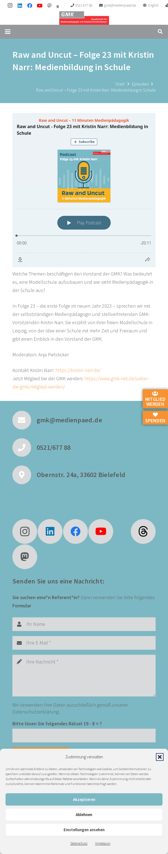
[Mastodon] (50, 5)
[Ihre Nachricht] (84, 675)
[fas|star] (143, 531)
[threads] (57, 6)
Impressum (102, 843)
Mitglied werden (155, 399)
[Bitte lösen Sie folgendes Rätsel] (84, 735)
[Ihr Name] (84, 624)
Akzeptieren (84, 799)
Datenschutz (79, 843)
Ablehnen (84, 814)
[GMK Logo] (84, 18)
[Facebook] (30, 5)
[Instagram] (10, 5)
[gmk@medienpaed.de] (24, 420)
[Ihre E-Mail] (84, 643)
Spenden (155, 418)
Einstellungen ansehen (84, 829)
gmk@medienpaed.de (69, 420)
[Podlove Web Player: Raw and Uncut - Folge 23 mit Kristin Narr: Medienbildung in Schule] (84, 190)
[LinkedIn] (20, 5)
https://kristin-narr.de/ (78, 370)
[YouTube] (40, 5)
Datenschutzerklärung (35, 712)
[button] (159, 757)
